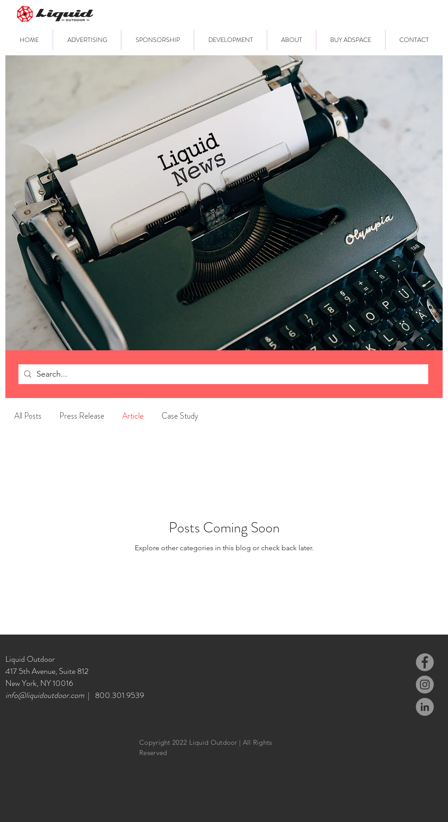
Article (133, 416)
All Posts (27, 416)
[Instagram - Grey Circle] (425, 684)
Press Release (81, 416)
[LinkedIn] (425, 707)
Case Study (180, 416)
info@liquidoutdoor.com (44, 695)
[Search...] (223, 374)
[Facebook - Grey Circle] (425, 662)
